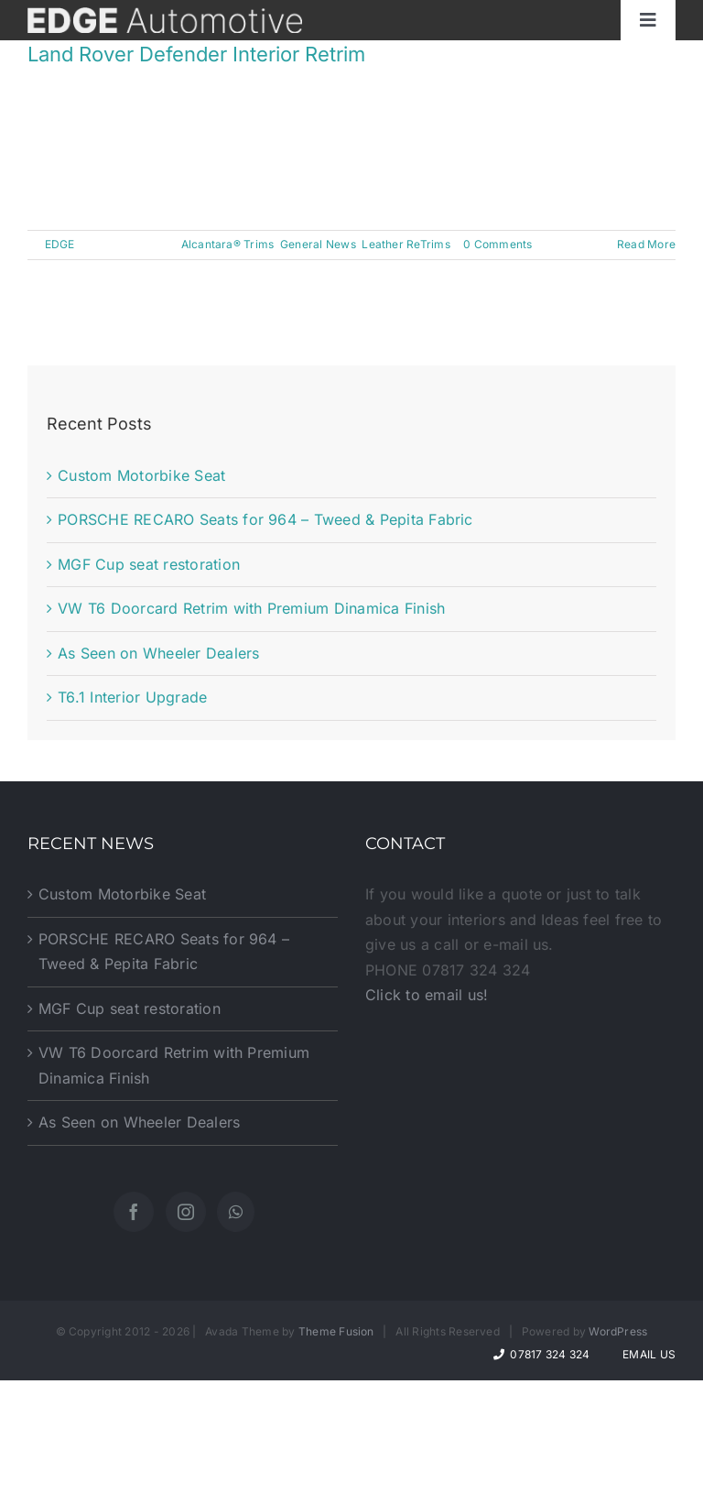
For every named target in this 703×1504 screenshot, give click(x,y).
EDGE (60, 244)
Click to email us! (426, 995)
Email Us (646, 1354)
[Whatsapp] (235, 1212)
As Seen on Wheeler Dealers (158, 653)
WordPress (618, 1331)
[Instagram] (186, 1212)
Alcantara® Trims (228, 244)
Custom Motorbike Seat (141, 475)
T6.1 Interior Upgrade (132, 697)
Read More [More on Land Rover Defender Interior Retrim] (646, 244)
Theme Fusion (336, 1331)
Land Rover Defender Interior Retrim (196, 54)
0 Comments (497, 244)
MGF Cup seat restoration (149, 564)
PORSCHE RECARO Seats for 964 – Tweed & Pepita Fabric (265, 519)
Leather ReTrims (406, 244)
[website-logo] (164, 14)
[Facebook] (134, 1212)
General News (318, 244)
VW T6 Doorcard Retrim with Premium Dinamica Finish (251, 608)
